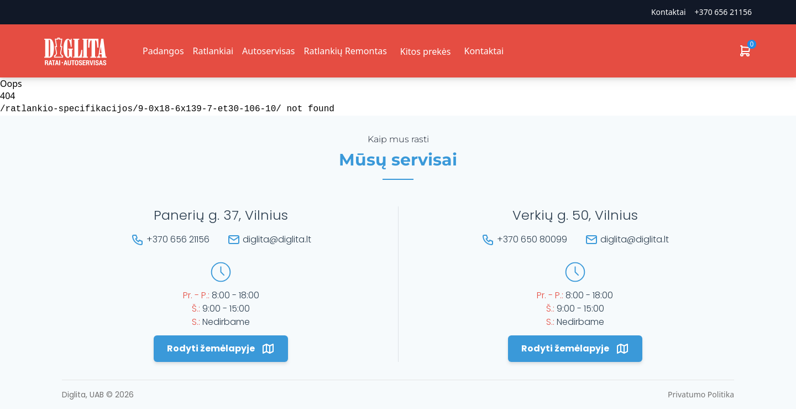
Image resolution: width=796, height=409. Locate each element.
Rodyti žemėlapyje (221, 348)
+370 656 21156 (723, 12)
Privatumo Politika (701, 394)
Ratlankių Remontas (344, 51)
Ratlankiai (213, 51)
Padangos (163, 51)
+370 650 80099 (532, 239)
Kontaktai (668, 12)
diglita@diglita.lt (277, 239)
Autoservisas (268, 51)
